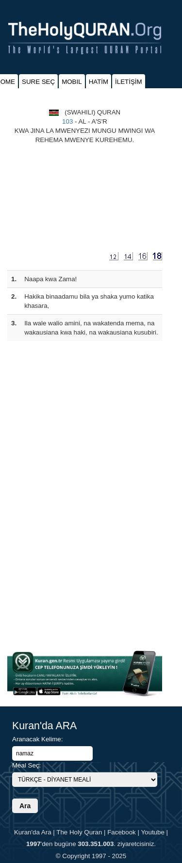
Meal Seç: (26, 765)
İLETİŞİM (128, 81)
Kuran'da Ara (32, 832)
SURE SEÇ (38, 81)
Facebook (121, 832)
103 (67, 121)
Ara (25, 806)
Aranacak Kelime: (37, 739)
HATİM (98, 81)
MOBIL (72, 81)
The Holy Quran (79, 832)
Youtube (152, 832)
